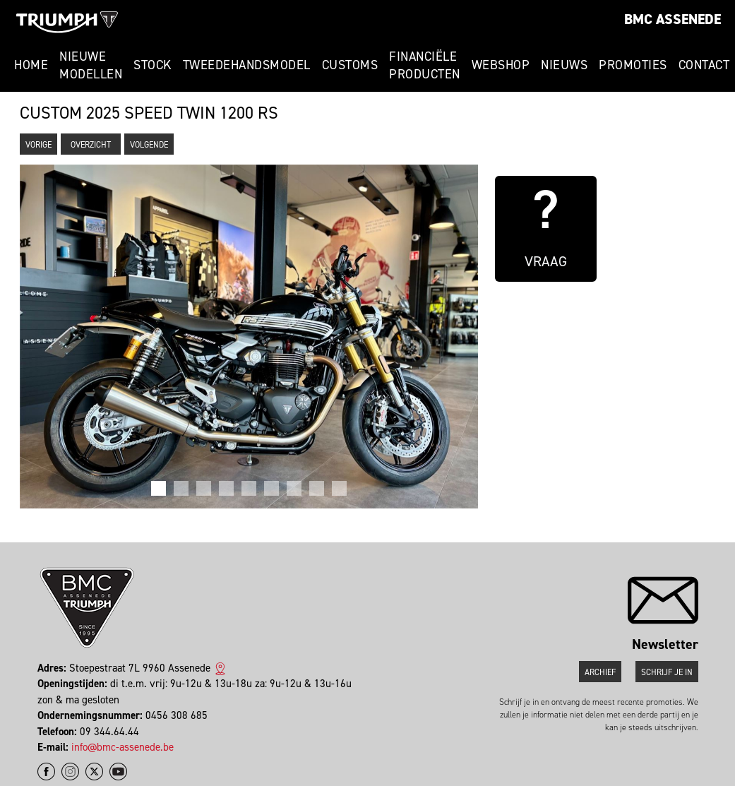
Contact (704, 64)
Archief (600, 672)
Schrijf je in (667, 672)
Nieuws (564, 64)
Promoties (633, 64)
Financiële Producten (424, 65)
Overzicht (90, 144)
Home (31, 64)
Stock (152, 64)
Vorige (38, 144)
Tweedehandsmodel (247, 64)
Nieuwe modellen (90, 65)
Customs (350, 64)
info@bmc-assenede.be (122, 747)
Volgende (149, 144)
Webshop (501, 64)
